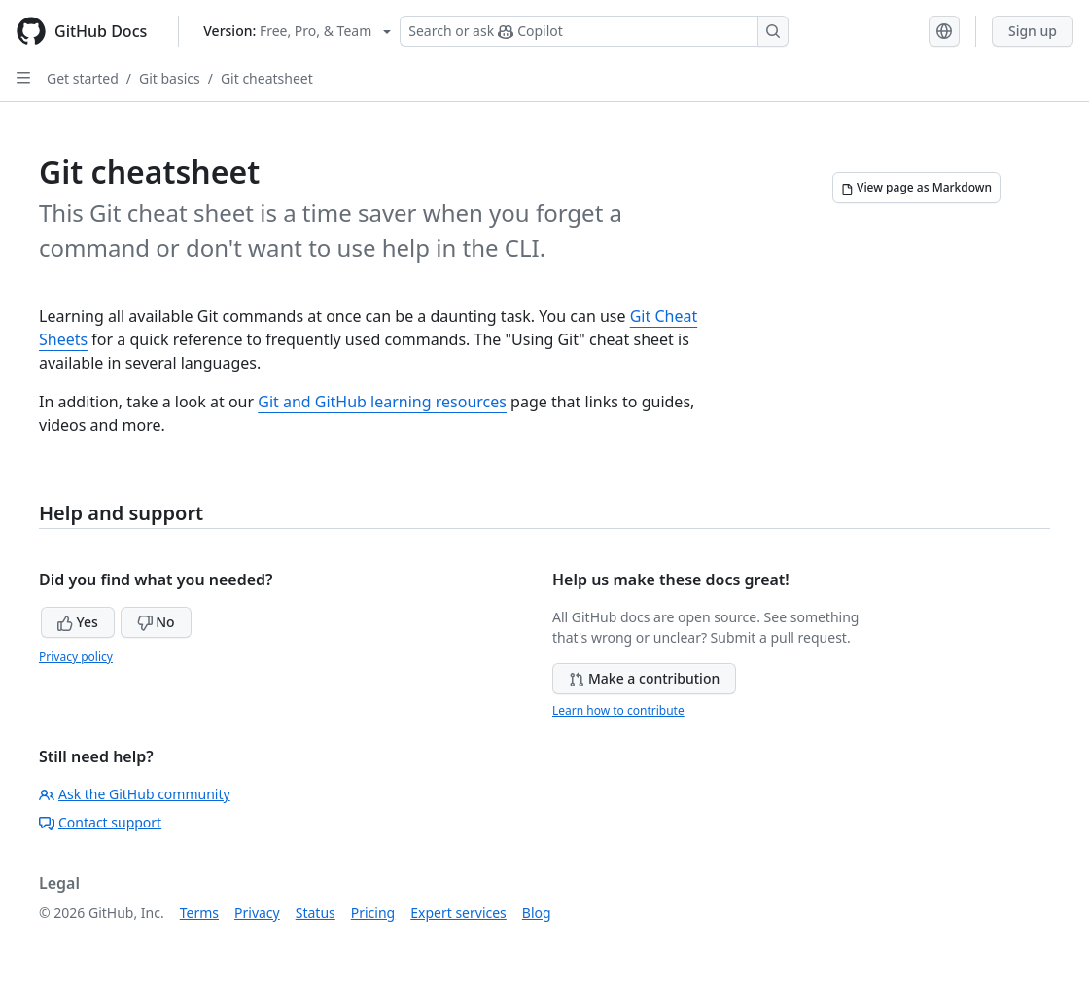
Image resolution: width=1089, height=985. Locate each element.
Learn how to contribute (618, 710)
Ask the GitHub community (134, 794)
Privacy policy (76, 657)
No (156, 622)
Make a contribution (644, 678)
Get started (83, 78)
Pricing (373, 912)
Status (315, 912)
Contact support (100, 822)
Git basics (169, 78)
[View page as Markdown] (916, 187)
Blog (536, 912)
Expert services (458, 912)
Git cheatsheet (267, 78)
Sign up (1032, 30)
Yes (77, 622)
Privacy (257, 912)
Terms (199, 912)
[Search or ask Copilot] (594, 31)
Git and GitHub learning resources (382, 401)
